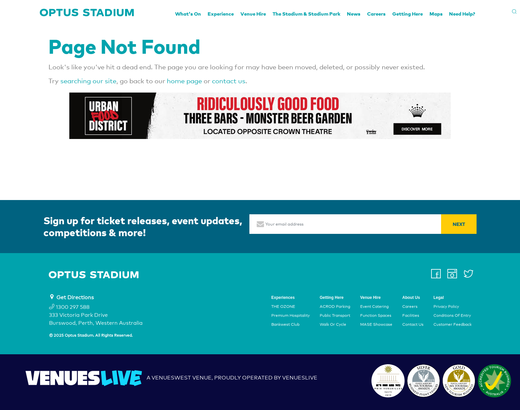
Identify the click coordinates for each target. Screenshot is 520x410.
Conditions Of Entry (452, 315)
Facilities (410, 315)
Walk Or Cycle (333, 324)
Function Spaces (375, 315)
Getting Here (407, 14)
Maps (436, 14)
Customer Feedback (452, 324)
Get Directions (75, 297)
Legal (438, 297)
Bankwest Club (285, 324)
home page (184, 81)
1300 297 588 (69, 307)
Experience (221, 14)
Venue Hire (253, 14)
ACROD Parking (335, 306)
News (353, 14)
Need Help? (462, 14)
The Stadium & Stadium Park (306, 14)
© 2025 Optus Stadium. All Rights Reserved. (91, 335)
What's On (188, 14)
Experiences (283, 297)
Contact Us (412, 324)
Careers (376, 14)
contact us (228, 81)
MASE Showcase (376, 324)
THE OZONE (283, 306)
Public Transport (335, 315)
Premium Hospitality (290, 315)
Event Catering (374, 306)
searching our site (88, 81)
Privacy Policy (446, 306)
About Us (411, 297)
